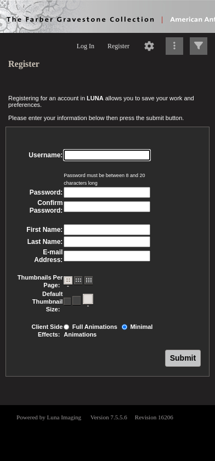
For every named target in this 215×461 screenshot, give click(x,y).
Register (118, 46)
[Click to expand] (198, 46)
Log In (85, 46)
